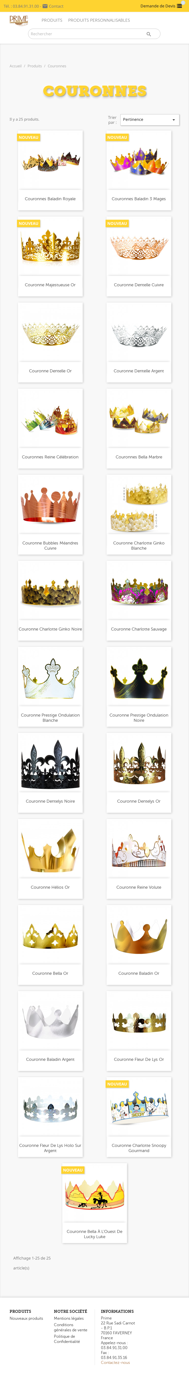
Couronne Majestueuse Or (50, 285)
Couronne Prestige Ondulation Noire (139, 718)
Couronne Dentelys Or (138, 801)
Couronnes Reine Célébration (50, 457)
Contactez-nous (115, 1362)
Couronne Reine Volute (138, 887)
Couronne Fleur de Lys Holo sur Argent (50, 1148)
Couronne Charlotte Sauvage (139, 629)
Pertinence (150, 120)
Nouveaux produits (26, 1318)
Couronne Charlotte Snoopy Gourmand (139, 1148)
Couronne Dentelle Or (50, 371)
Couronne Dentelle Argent (139, 371)
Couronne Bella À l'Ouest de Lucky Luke (94, 1234)
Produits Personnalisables (99, 20)
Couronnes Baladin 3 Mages (139, 199)
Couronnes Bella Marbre (139, 457)
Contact (56, 6)
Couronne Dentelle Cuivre (139, 285)
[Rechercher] (94, 34)
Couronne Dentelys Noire (50, 801)
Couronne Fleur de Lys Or (139, 1059)
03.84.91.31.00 (26, 6)
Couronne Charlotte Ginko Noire (50, 629)
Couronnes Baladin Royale (50, 199)
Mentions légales (69, 1318)
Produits (52, 20)
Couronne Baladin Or (138, 973)
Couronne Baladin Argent (50, 1059)
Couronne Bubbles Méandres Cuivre (50, 546)
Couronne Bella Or (50, 973)
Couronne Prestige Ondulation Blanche (50, 718)
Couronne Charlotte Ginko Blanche (139, 546)
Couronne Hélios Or (50, 887)
